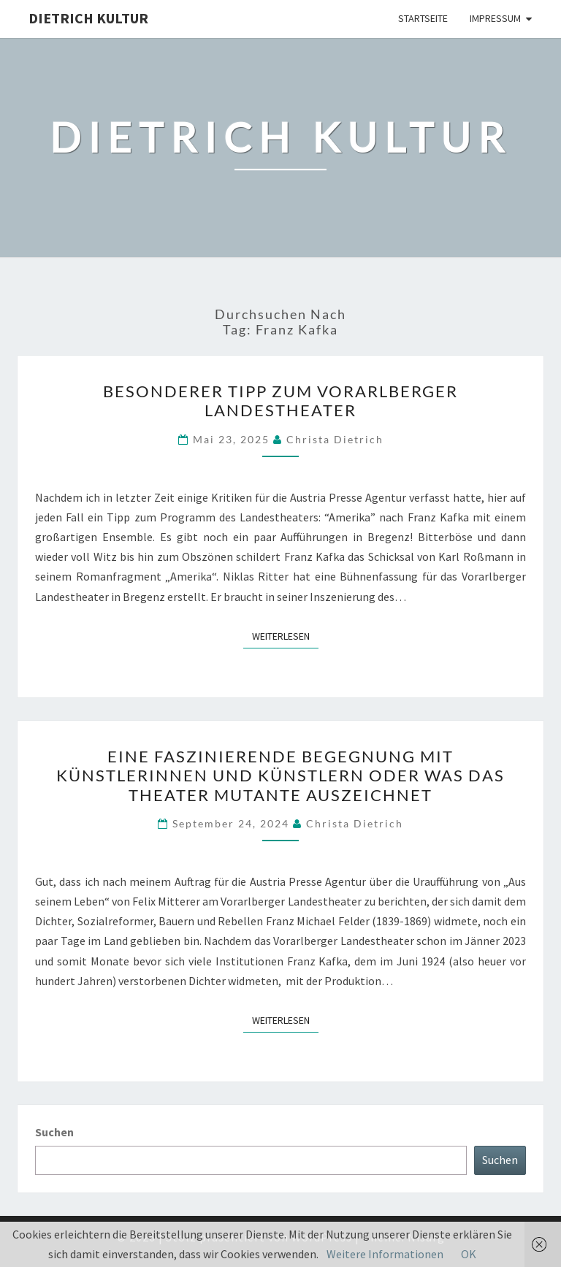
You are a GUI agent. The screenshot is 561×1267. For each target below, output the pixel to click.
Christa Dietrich (334, 439)
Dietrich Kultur (88, 18)
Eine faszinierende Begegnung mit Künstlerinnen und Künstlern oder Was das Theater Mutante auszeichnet (280, 775)
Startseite (423, 18)
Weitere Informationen (385, 1254)
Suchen (54, 1132)
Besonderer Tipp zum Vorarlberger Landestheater (280, 400)
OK (468, 1254)
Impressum (495, 18)
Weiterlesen (285, 635)
